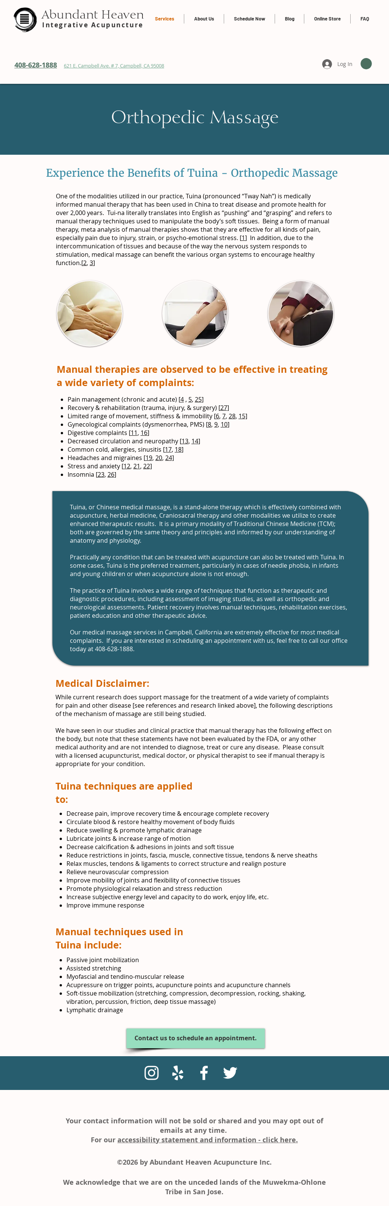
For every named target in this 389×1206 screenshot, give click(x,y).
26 (111, 474)
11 (134, 433)
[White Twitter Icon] (230, 1072)
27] (224, 408)
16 (144, 433)
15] (243, 416)
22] (147, 466)
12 (126, 466)
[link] (366, 63)
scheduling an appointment (211, 640)
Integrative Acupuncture (93, 24)
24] (169, 458)
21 (136, 466)
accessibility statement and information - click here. (207, 1140)
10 (224, 424)
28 (232, 416)
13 (185, 441)
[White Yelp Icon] (177, 1072)
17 (168, 449)
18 (178, 449)
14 (194, 441)
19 (148, 458)
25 (198, 399)
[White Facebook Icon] (203, 1072)
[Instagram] (151, 1072)
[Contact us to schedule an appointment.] (196, 1038)
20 (158, 458)
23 (101, 474)
